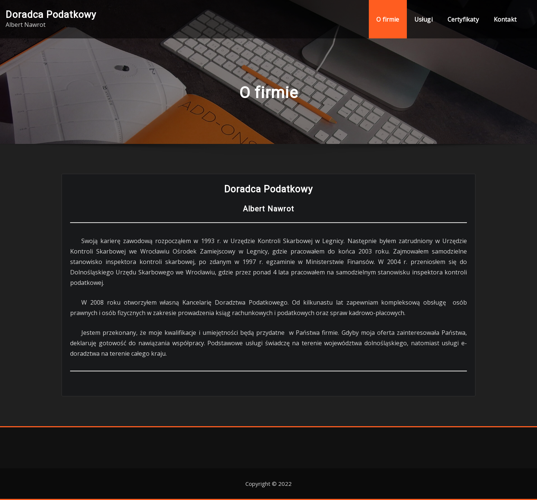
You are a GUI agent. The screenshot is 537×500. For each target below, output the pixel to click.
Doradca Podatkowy (51, 14)
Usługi (423, 19)
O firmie (387, 19)
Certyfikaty (463, 19)
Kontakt (505, 19)
